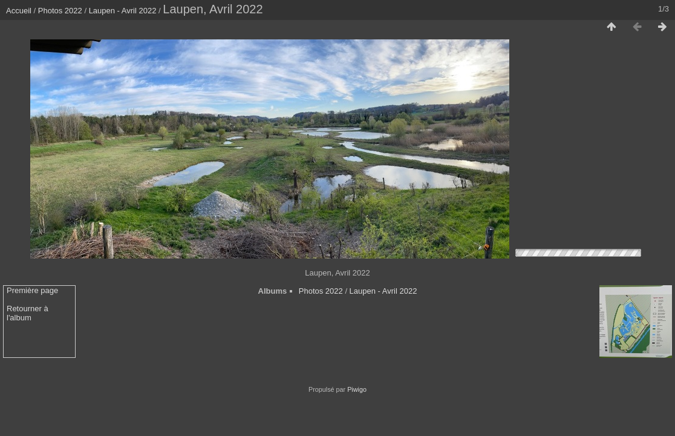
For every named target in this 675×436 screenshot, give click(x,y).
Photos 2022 (60, 10)
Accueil (18, 10)
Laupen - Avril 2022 (123, 10)
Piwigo (357, 389)
